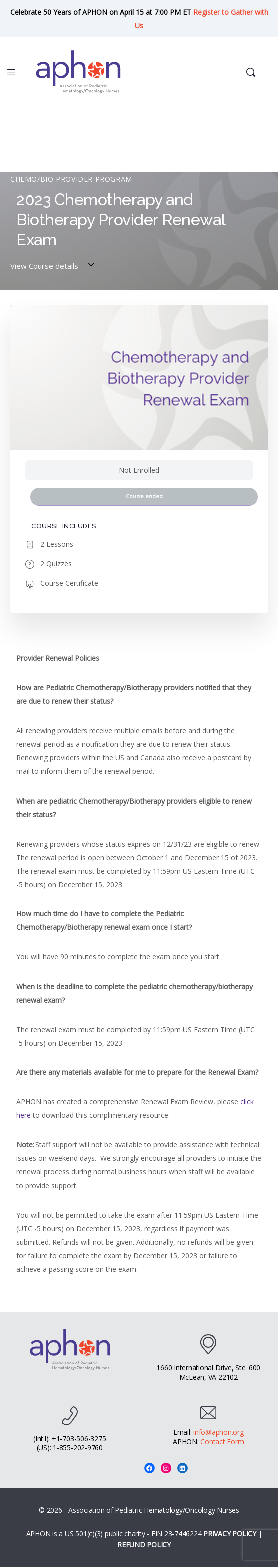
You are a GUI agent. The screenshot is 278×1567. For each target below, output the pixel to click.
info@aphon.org (218, 1432)
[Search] (253, 72)
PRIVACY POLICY (229, 1533)
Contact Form (222, 1441)
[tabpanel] (139, 963)
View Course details (53, 266)
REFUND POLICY (144, 1544)
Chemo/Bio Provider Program (71, 179)
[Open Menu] (11, 71)
